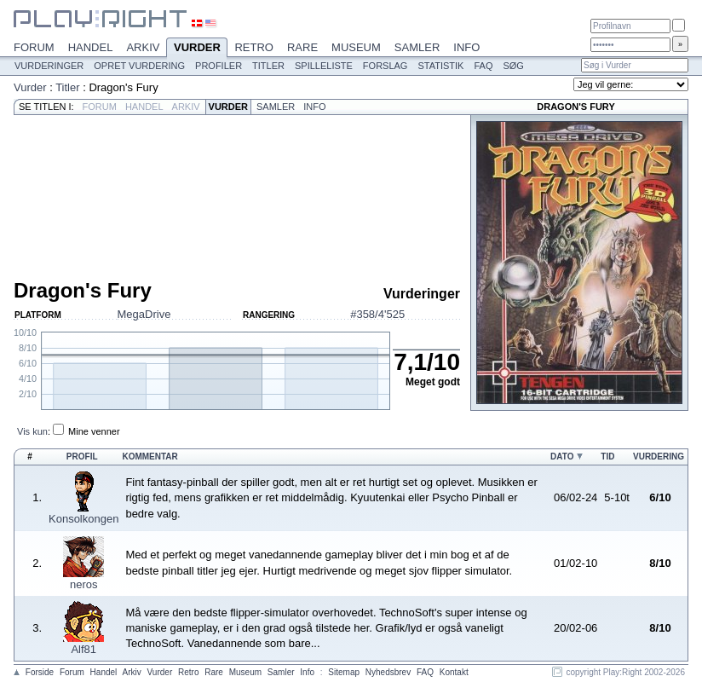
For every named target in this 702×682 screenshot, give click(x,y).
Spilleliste (324, 66)
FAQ (483, 66)
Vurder (197, 48)
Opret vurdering (139, 66)
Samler (417, 47)
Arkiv (142, 47)
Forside (40, 672)
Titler (268, 66)
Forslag (385, 66)
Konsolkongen (83, 518)
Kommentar (149, 456)
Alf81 (83, 649)
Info (466, 47)
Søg (513, 66)
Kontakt (454, 672)
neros (84, 584)
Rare (302, 47)
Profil (82, 456)
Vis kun (32, 431)
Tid (607, 456)
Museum (356, 47)
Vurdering (658, 456)
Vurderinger (48, 66)
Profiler (218, 66)
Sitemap (344, 672)
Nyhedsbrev (388, 672)
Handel (90, 47)
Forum (34, 47)
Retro (253, 47)
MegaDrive (144, 314)
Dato (561, 456)
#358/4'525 (377, 314)
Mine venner (94, 431)
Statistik (440, 66)
